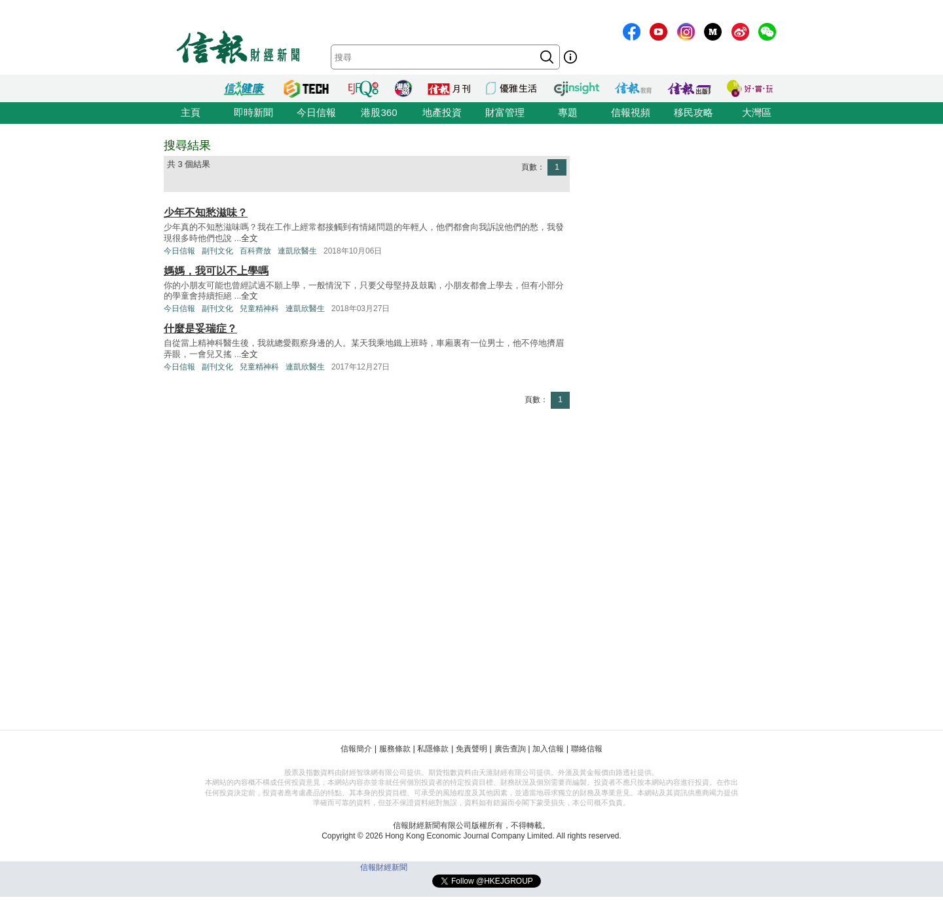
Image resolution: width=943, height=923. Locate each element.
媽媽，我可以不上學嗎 (216, 270)
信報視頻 (630, 112)
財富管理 (505, 112)
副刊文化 (217, 250)
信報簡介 (356, 748)
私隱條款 (433, 748)
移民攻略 (693, 112)
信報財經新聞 (383, 867)
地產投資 (442, 112)
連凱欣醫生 (297, 250)
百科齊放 (255, 250)
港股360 (379, 112)
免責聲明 (471, 748)
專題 (568, 112)
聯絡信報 (586, 748)
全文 (249, 238)
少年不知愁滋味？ (206, 212)
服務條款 (395, 748)
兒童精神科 (259, 308)
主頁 (190, 112)
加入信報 (548, 748)
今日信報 (316, 112)
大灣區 (756, 112)
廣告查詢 (510, 748)
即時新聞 (253, 112)
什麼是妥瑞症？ (200, 328)
